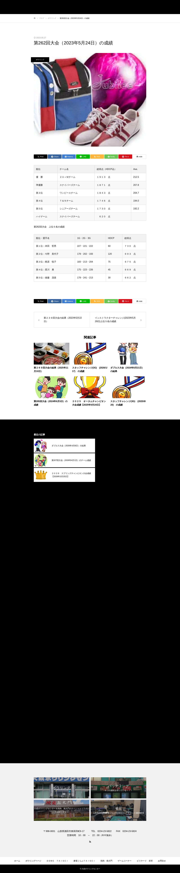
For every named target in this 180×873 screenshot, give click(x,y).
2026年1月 (109, 459)
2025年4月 (109, 517)
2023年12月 (110, 620)
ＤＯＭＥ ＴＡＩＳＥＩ (57, 861)
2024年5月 (109, 588)
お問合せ (162, 861)
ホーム (17, 861)
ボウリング (40, 60)
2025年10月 (110, 478)
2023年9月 (109, 640)
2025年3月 (109, 523)
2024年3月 (109, 601)
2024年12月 (110, 543)
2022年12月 (110, 698)
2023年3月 (109, 679)
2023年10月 (110, 633)
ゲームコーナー (124, 861)
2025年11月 (110, 472)
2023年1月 (109, 691)
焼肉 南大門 (106, 861)
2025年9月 (109, 485)
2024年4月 (109, 594)
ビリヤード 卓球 (145, 861)
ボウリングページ (33, 861)
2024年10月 (110, 556)
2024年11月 (110, 549)
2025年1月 (109, 536)
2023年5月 (109, 666)
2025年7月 (109, 498)
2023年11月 (110, 627)
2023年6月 (109, 659)
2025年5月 (109, 510)
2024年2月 (109, 607)
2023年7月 (109, 653)
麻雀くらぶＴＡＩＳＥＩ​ (84, 861)
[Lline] (83, 156)
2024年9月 (109, 562)
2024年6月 (109, 582)
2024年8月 (109, 569)
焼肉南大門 (109, 739)
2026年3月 (109, 446)
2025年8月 (109, 491)
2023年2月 (109, 685)
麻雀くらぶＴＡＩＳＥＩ (116, 745)
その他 (107, 726)
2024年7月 (109, 575)
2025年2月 (109, 530)
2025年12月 (110, 465)
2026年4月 (109, 439)
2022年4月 (109, 711)
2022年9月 (109, 704)
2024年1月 (109, 614)
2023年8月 (109, 646)
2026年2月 (109, 452)
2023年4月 (109, 672)
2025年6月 (109, 504)
